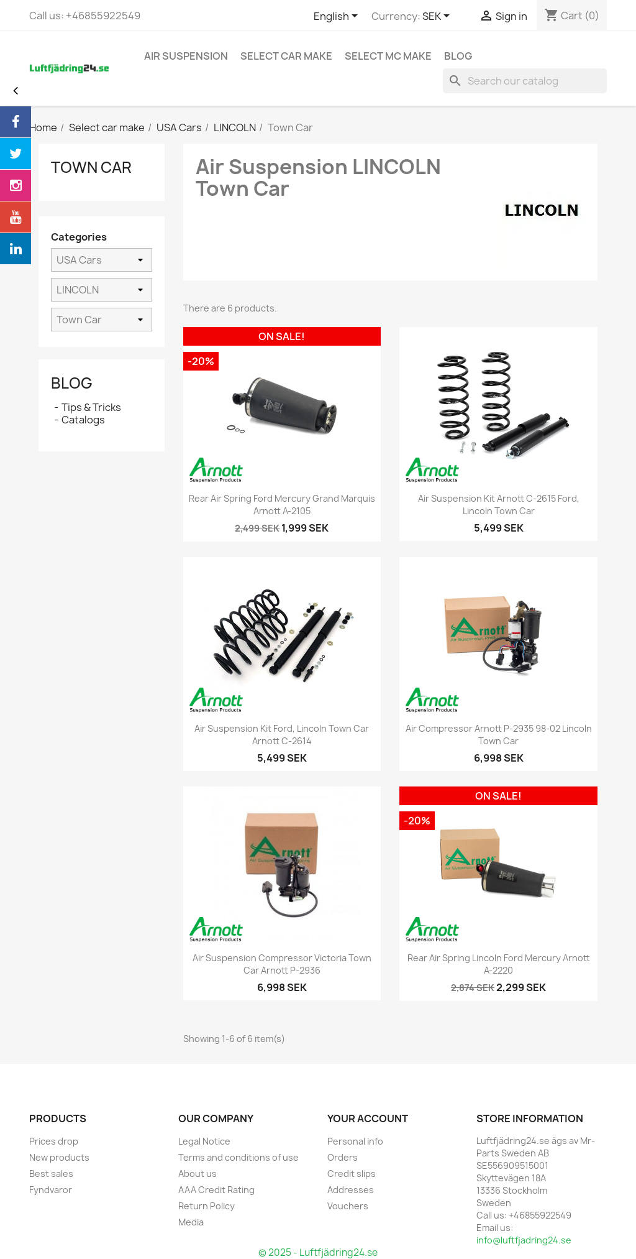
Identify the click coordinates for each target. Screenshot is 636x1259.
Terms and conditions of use (238, 1157)
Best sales (51, 1173)
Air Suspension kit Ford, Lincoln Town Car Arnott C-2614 (281, 734)
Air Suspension (186, 56)
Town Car (91, 167)
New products (59, 1157)
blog (458, 56)
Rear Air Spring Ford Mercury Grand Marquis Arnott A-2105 (282, 504)
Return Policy (206, 1206)
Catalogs (83, 420)
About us (197, 1173)
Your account (367, 1118)
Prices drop (53, 1141)
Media (191, 1222)
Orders (342, 1157)
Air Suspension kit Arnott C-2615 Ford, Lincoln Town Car (498, 504)
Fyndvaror (50, 1190)
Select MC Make (388, 56)
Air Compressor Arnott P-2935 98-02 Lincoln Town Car (499, 734)
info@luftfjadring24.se (523, 1240)
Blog (72, 383)
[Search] (525, 80)
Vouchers (347, 1206)
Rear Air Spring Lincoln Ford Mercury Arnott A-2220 (498, 964)
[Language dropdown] (338, 16)
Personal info (355, 1141)
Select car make (286, 56)
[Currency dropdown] (438, 16)
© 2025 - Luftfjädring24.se (318, 1252)
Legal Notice (204, 1141)
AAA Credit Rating (216, 1190)
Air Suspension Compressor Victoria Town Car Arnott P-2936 (282, 964)
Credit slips (351, 1173)
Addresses (350, 1190)
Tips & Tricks (91, 407)
